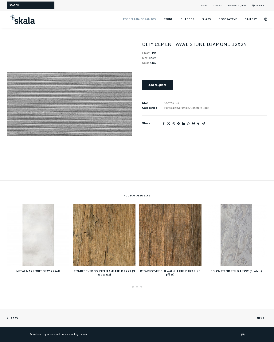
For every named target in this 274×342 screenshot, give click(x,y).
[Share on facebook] (163, 123)
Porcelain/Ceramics (139, 19)
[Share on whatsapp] (188, 123)
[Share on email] (203, 123)
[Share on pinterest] (178, 123)
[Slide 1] (133, 287)
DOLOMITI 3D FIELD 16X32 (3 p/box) (236, 271)
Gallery (251, 19)
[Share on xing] (198, 123)
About (204, 5)
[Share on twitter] (168, 123)
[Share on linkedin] (183, 123)
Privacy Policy (70, 334)
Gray (153, 63)
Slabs (206, 19)
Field (153, 53)
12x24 (152, 58)
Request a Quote (237, 5)
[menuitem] (206, 5)
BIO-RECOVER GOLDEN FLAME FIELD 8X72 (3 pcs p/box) (104, 273)
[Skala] (22, 19)
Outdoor (187, 19)
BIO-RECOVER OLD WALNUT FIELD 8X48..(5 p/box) (170, 273)
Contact (217, 5)
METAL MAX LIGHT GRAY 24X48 (38, 271)
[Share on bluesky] (193, 123)
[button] (259, 5)
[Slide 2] (137, 287)
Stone (168, 19)
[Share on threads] (173, 123)
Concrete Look (199, 108)
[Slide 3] (141, 287)
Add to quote (157, 85)
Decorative (228, 19)
